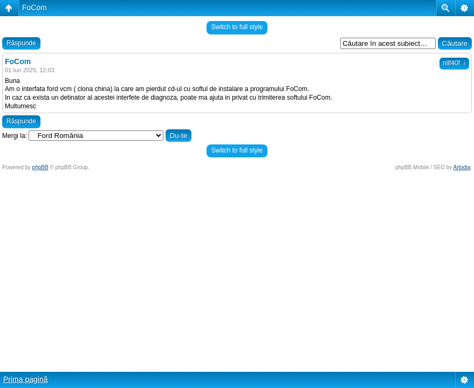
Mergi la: (14, 136)
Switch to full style (237, 27)
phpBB (40, 167)
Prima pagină (25, 379)
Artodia (462, 167)
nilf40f (454, 63)
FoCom (34, 7)
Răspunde (21, 43)
